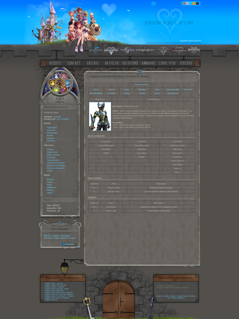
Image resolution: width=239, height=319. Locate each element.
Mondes (50, 136)
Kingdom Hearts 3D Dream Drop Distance (59, 294)
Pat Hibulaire (172, 93)
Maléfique (142, 90)
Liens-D (50, 171)
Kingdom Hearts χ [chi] (52, 298)
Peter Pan (188, 90)
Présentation (52, 128)
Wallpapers (51, 187)
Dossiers (173, 296)
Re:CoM (63, 285)
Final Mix (57, 117)
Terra (96, 90)
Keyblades (51, 157)
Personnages (52, 133)
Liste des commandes (56, 163)
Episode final (52, 152)
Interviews (51, 141)
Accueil (158, 296)
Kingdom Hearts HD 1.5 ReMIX (55, 296)
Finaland (55, 236)
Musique (50, 190)
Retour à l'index (141, 85)
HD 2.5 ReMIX (63, 119)
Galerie (192, 296)
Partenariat (69, 244)
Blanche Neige (96, 93)
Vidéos (49, 193)
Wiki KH (47, 236)
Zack (157, 90)
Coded (66, 289)
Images (50, 182)
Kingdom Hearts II (51, 287)
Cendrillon (111, 93)
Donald (142, 93)
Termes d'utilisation (178, 298)
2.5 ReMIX (70, 296)
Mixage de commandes (56, 165)
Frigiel (72, 238)
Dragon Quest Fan (61, 238)
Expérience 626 (172, 90)
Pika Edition (65, 236)
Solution (50, 149)
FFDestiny (48, 238)
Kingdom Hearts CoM (52, 285)
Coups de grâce (53, 160)
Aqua (127, 90)
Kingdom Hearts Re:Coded (54, 289)
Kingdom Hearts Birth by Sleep (55, 292)
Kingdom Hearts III (51, 300)
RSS (169, 298)
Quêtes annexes (53, 155)
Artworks (50, 179)
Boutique (180, 296)
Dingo (157, 93)
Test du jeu (51, 130)
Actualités (51, 138)
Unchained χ (65, 298)
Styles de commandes (56, 168)
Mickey (127, 93)
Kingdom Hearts (50, 283)
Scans (49, 185)
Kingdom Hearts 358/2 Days (54, 290)
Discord (186, 296)
